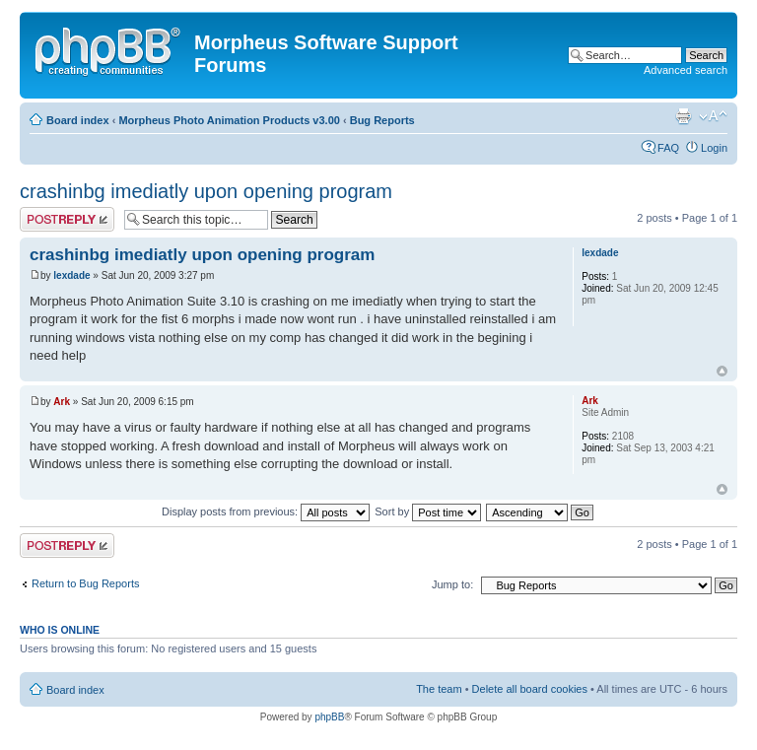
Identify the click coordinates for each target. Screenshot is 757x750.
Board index (77, 120)
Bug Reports (382, 120)
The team (438, 689)
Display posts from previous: (266, 511)
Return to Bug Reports (85, 583)
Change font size (713, 116)
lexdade (71, 275)
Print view (683, 116)
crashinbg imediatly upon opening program (206, 191)
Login (714, 148)
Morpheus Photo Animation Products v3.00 (229, 120)
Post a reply (67, 219)
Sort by (428, 511)
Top (722, 371)
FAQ (668, 148)
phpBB (329, 717)
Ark (61, 401)
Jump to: (452, 584)
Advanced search (685, 70)
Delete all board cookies (529, 689)
